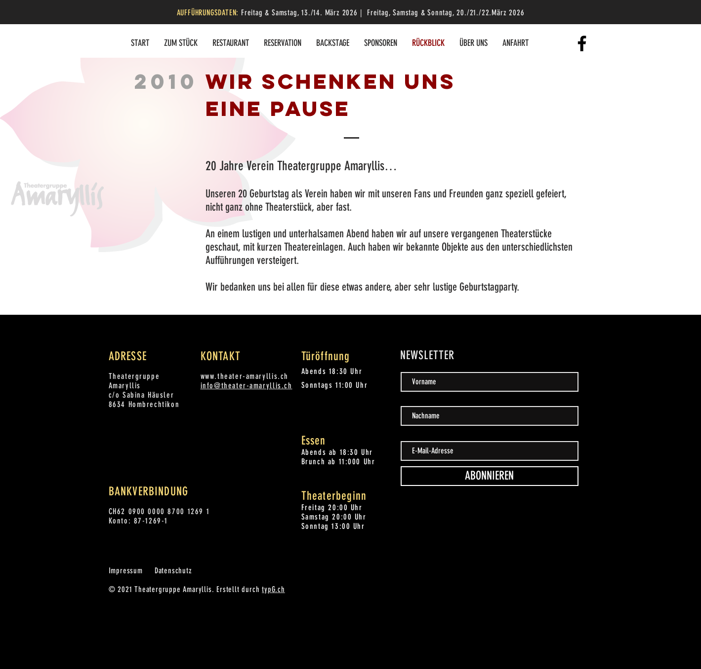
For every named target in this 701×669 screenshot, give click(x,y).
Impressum (126, 570)
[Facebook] (582, 43)
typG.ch (273, 589)
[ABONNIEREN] (489, 476)
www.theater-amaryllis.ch (245, 376)
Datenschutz (173, 570)
